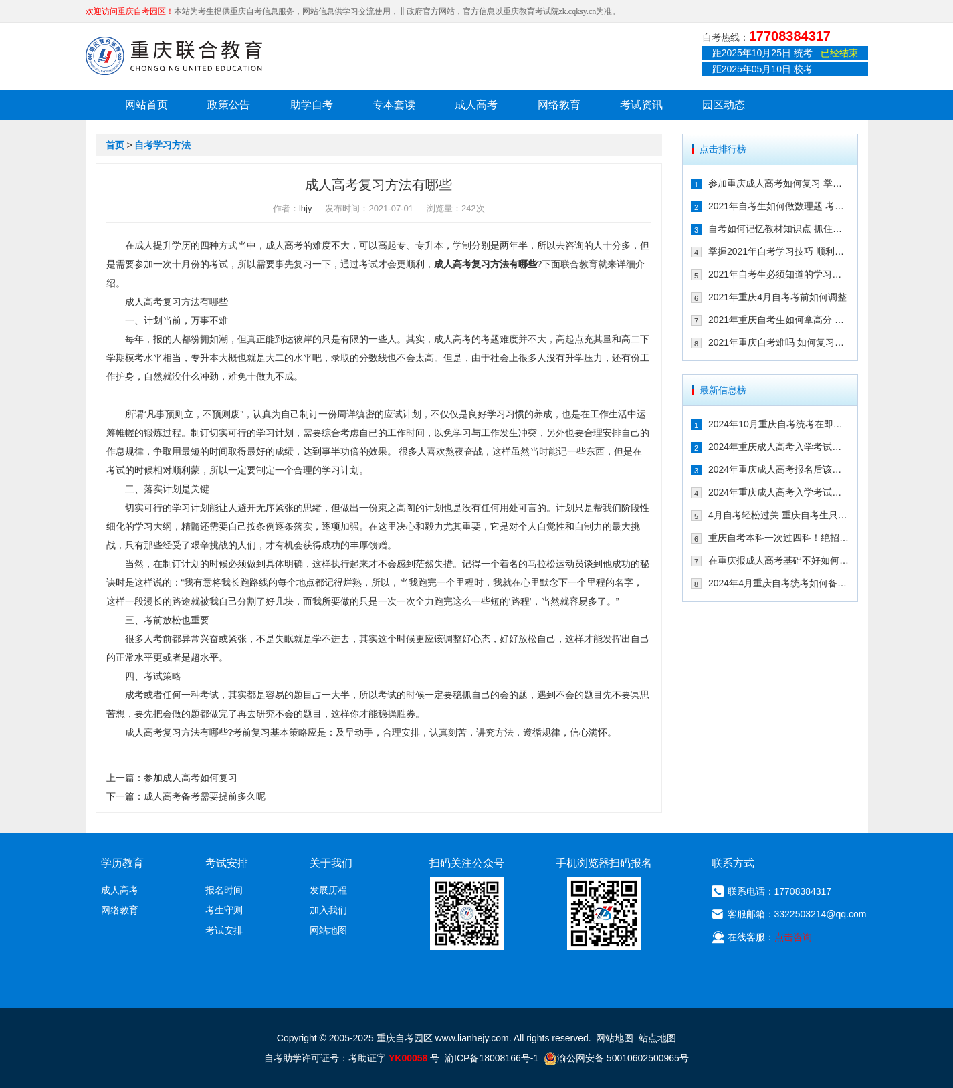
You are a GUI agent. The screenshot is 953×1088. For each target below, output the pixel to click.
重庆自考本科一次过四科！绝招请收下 (778, 537)
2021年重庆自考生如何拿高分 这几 (778, 319)
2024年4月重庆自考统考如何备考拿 (778, 583)
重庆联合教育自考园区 (174, 55)
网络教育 (559, 104)
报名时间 (224, 890)
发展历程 (328, 890)
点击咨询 (793, 937)
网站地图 (328, 930)
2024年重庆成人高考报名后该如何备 (778, 469)
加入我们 (328, 910)
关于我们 (331, 863)
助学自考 (311, 104)
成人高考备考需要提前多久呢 (205, 796)
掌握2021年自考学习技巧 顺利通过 (778, 251)
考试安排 (224, 930)
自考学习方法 (162, 145)
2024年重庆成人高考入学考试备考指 (778, 446)
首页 (115, 145)
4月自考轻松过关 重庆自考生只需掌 (778, 515)
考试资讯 (641, 104)
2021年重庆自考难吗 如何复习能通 (778, 342)
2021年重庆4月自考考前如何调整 (777, 297)
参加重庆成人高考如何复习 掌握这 (778, 183)
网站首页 (146, 104)
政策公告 (228, 104)
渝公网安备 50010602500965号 (616, 1058)
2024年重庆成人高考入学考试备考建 (778, 492)
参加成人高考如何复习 (190, 777)
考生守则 (224, 910)
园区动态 (723, 104)
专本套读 (394, 104)
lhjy (305, 208)
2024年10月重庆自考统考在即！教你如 (778, 424)
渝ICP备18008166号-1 (491, 1058)
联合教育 (579, 264)
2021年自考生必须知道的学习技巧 (778, 274)
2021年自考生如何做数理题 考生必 (778, 206)
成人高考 (476, 104)
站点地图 (657, 1037)
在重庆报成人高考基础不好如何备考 (778, 560)
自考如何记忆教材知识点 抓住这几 (778, 228)
